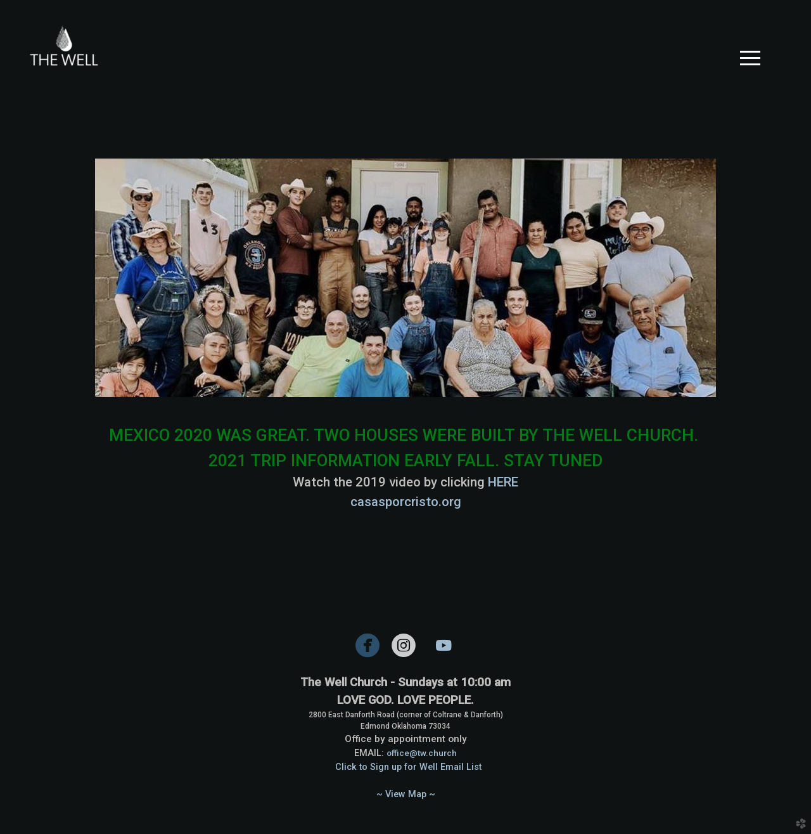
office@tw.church (421, 753)
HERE (503, 482)
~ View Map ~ (405, 794)
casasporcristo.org (405, 501)
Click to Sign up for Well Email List (408, 767)
